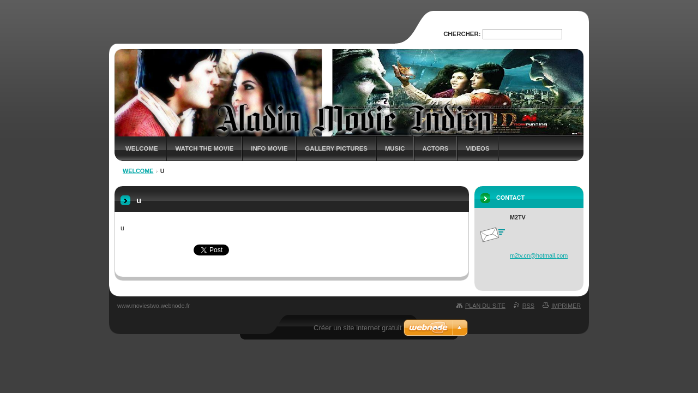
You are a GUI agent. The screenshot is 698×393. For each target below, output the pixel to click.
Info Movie (269, 148)
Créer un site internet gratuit (357, 328)
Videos (477, 148)
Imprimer (566, 305)
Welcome (141, 148)
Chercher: (461, 34)
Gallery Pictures (336, 148)
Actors (436, 148)
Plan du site (485, 305)
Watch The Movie (204, 148)
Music (395, 148)
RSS (528, 305)
